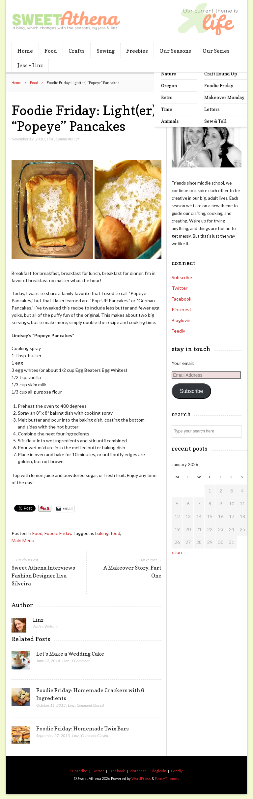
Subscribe (182, 277)
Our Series (216, 50)
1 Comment (80, 660)
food (115, 533)
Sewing (106, 50)
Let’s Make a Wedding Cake (70, 653)
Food (50, 50)
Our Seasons (175, 50)
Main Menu (23, 540)
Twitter (179, 288)
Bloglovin (181, 320)
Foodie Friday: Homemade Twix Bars (82, 728)
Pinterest (181, 309)
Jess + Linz (30, 65)
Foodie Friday (57, 533)
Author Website (45, 626)
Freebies (137, 50)
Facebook (181, 299)
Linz (50, 138)
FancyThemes (167, 778)
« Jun (177, 552)
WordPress (141, 778)
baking (102, 533)
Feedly (178, 331)
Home (25, 50)
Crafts (77, 50)
